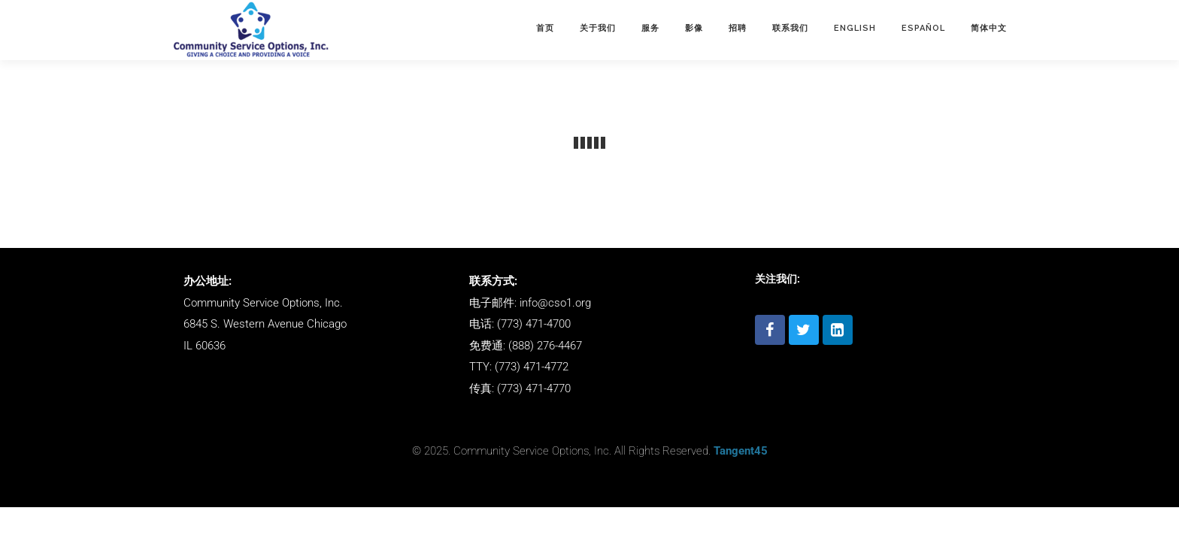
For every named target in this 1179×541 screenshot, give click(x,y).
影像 (694, 28)
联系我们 (790, 28)
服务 (650, 28)
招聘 (738, 28)
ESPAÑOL (923, 28)
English (855, 28)
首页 (545, 28)
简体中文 (989, 28)
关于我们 (598, 28)
